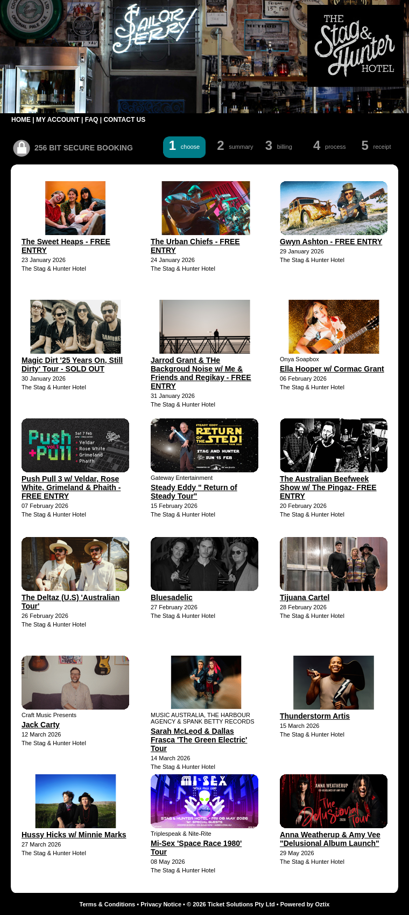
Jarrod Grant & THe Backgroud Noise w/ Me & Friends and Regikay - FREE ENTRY (201, 373)
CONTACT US (124, 119)
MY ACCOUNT (58, 119)
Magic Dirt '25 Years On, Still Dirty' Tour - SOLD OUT (72, 364)
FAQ (91, 119)
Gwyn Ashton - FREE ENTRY (331, 241)
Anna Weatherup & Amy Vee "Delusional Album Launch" (330, 839)
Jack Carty (41, 724)
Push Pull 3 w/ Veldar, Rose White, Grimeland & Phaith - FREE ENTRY (71, 487)
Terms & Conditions (108, 904)
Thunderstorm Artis (315, 716)
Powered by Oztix (305, 904)
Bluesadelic (172, 597)
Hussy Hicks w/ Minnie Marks (74, 834)
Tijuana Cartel (304, 597)
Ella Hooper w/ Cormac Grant (332, 368)
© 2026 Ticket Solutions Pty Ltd (231, 904)
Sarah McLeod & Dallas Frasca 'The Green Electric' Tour (199, 740)
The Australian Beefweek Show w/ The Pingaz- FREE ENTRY (328, 487)
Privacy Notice (160, 904)
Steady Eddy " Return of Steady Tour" (194, 491)
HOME (21, 119)
